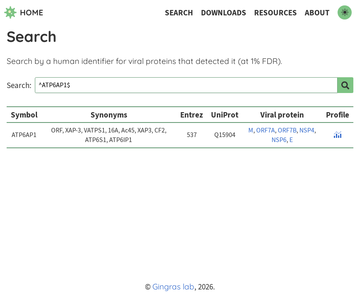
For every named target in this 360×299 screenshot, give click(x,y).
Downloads (223, 12)
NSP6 (279, 140)
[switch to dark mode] (345, 12)
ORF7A (265, 130)
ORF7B (287, 130)
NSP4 (306, 130)
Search (179, 12)
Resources (275, 12)
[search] (345, 85)
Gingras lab (173, 287)
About (317, 12)
